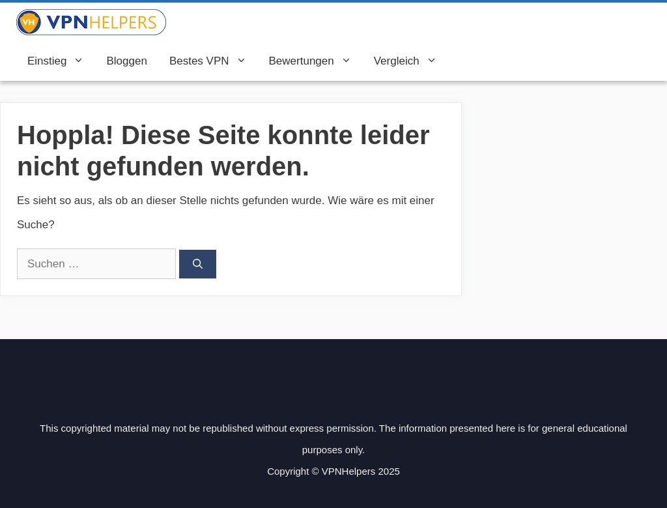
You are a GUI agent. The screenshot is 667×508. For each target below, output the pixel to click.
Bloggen (126, 61)
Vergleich (411, 61)
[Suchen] (197, 264)
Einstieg (61, 61)
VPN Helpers (210, 22)
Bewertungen (316, 61)
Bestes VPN (213, 61)
